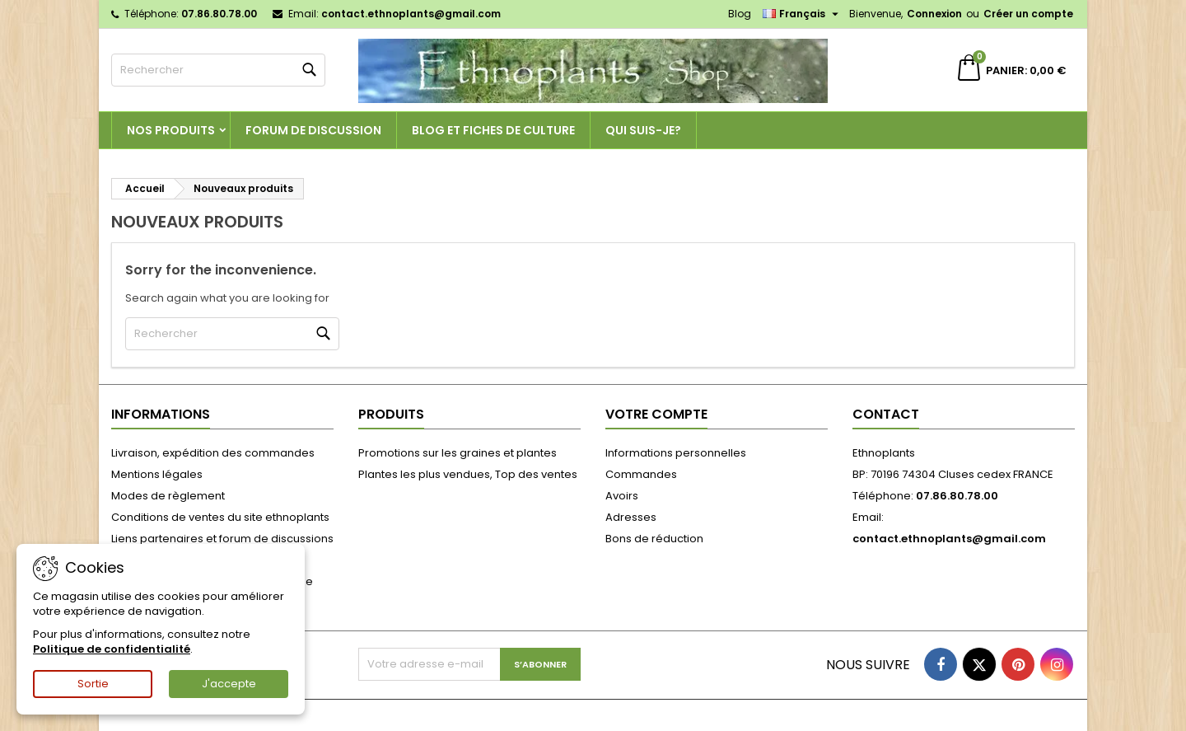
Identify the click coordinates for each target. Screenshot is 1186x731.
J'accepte (229, 683)
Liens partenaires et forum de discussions (222, 538)
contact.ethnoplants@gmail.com (411, 14)
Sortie (93, 683)
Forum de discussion (313, 130)
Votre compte (656, 414)
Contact (885, 414)
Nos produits (171, 130)
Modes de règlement (168, 496)
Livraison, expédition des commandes (213, 453)
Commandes (641, 474)
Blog (739, 14)
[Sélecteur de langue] (803, 14)
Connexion (934, 14)
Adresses (630, 517)
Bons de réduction (654, 538)
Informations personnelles (675, 453)
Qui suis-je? (643, 130)
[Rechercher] (218, 70)
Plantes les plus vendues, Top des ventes (467, 474)
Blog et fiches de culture (493, 130)
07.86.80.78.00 (219, 14)
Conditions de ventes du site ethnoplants (220, 517)
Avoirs (621, 496)
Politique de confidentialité (111, 649)
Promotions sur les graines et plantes (457, 453)
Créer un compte (1028, 14)
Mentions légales (157, 474)
